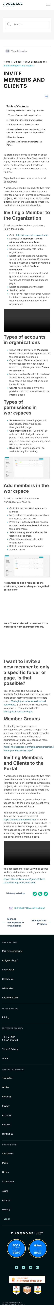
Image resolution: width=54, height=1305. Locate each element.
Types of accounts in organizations (24, 115)
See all (7, 1218)
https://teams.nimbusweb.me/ (32, 235)
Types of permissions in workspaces (25, 120)
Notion (5, 1172)
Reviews (6, 1124)
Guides (17, 61)
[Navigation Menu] (48, 4)
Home (7, 61)
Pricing (5, 1017)
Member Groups (16, 137)
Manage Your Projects (41, 922)
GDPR (5, 1058)
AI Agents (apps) (10, 960)
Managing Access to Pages (18, 711)
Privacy (6, 1106)
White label (7, 988)
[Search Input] (29, 24)
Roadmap (6, 1096)
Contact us (7, 1134)
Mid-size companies (12, 951)
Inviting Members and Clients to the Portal (24, 143)
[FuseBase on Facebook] (16, 1267)
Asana (5, 1191)
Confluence (8, 1181)
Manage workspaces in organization (14, 922)
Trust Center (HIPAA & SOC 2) (10, 1038)
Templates (7, 1078)
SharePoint (7, 1153)
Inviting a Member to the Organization (26, 110)
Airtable (6, 1200)
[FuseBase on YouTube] (37, 1267)
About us (6, 1115)
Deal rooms (7, 979)
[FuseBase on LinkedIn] (30, 1267)
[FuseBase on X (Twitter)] (23, 1267)
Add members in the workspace (23, 124)
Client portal (8, 969)
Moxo (5, 1163)
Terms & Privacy (10, 1049)
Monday (6, 1209)
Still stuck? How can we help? (27, 908)
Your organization (35, 61)
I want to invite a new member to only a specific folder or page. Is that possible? (25, 131)
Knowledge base (10, 997)
